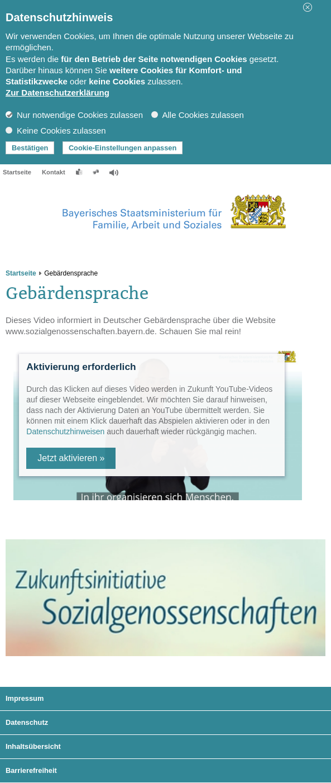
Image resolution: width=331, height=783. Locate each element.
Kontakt (53, 172)
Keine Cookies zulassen (56, 130)
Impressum (25, 698)
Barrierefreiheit (31, 770)
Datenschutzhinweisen (65, 431)
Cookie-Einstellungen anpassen (122, 148)
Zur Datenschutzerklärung (57, 92)
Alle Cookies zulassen (197, 115)
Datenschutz (27, 722)
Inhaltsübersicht (33, 746)
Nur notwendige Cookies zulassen (74, 115)
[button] (311, 7)
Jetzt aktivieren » (70, 458)
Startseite (17, 172)
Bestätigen (30, 148)
